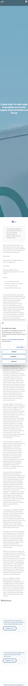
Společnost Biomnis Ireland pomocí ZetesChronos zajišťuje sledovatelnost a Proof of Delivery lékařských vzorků (14, 622)
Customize (14, 356)
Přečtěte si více (9, 628)
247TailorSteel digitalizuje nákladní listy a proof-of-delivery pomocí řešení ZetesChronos (14, 654)
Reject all (14, 361)
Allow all (14, 351)
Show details (20, 347)
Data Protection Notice (16, 339)
